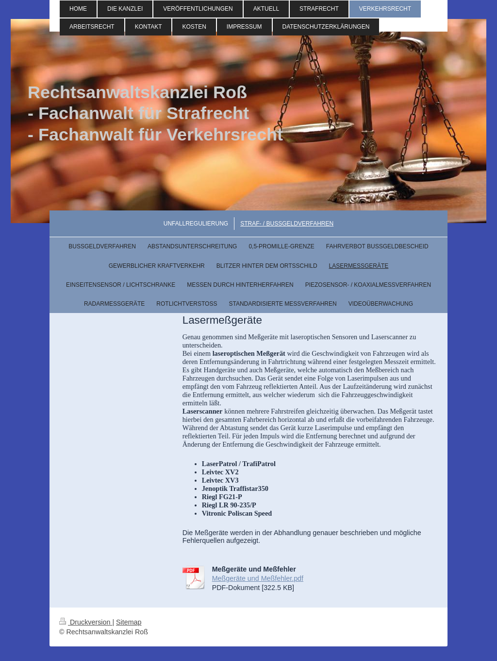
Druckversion (85, 622)
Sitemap (128, 622)
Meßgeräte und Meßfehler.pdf (257, 578)
